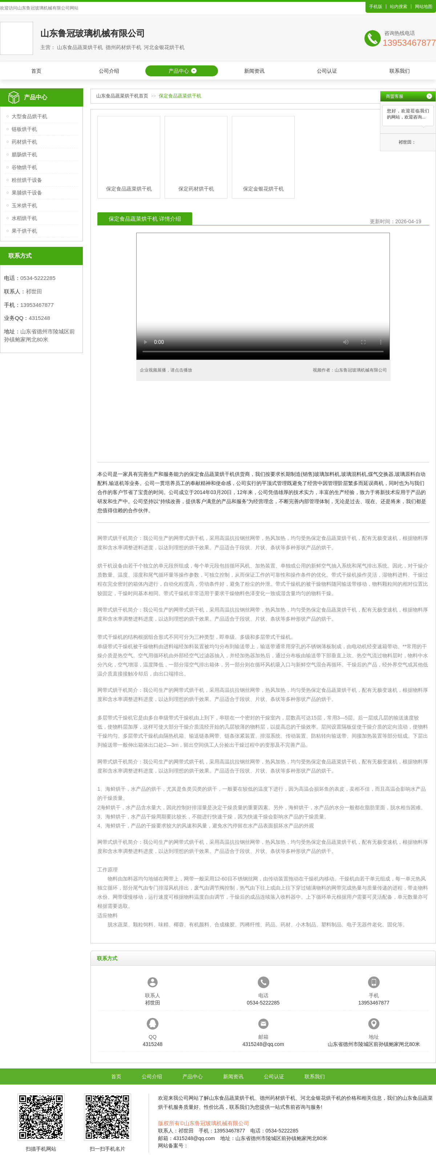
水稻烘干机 (24, 218)
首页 (36, 71)
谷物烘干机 (24, 167)
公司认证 (327, 71)
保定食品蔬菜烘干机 (334, 538)
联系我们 (399, 71)
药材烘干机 (24, 142)
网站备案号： (173, 1145)
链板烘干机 (24, 129)
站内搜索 (398, 6)
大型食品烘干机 (29, 116)
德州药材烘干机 (277, 1098)
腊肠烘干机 (24, 154)
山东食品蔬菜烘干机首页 (122, 96)
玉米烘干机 (24, 205)
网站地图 (423, 6)
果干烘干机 (24, 231)
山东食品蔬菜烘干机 (232, 1098)
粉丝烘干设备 (27, 180)
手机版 (375, 6)
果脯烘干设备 (27, 193)
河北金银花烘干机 (320, 1098)
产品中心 (179, 71)
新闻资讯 (254, 71)
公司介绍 (109, 71)
